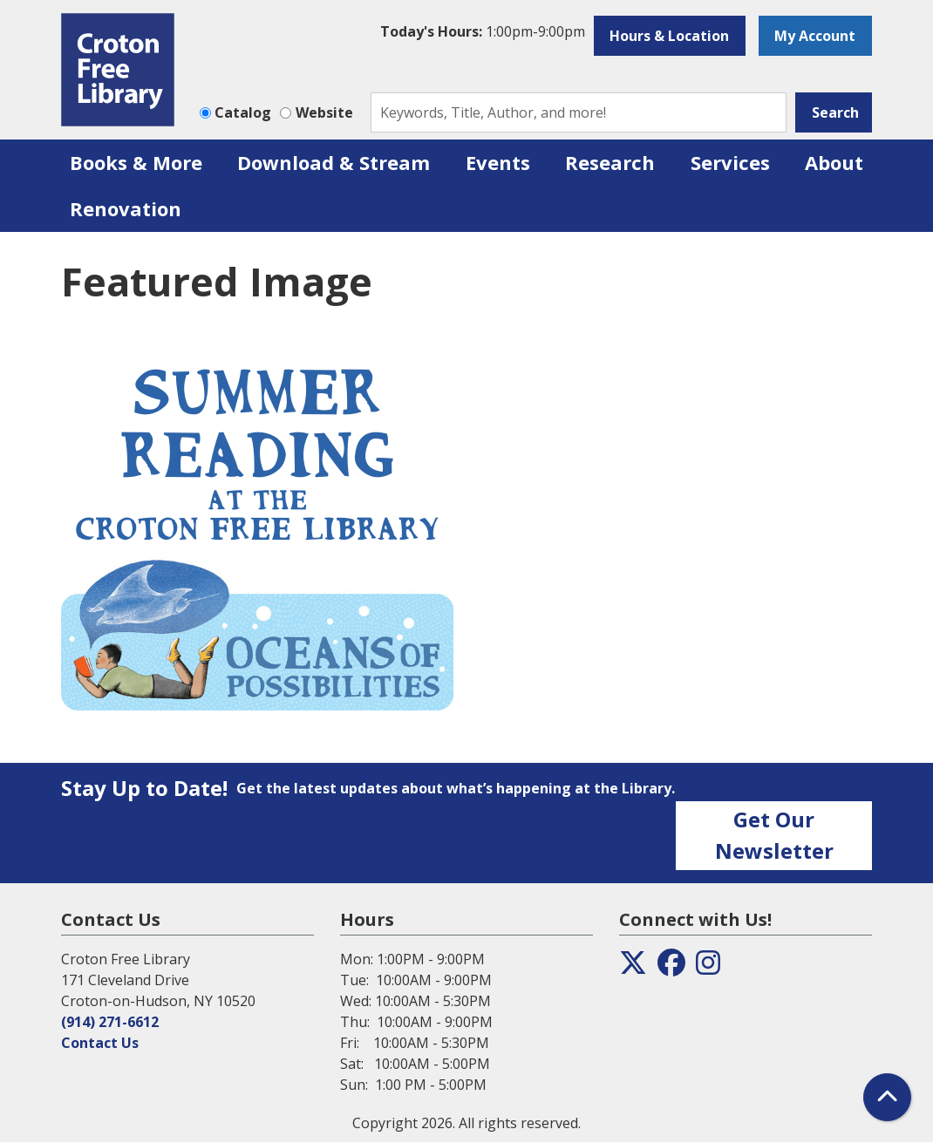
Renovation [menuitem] (125, 208)
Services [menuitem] (730, 162)
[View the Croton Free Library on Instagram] (708, 967)
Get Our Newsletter (774, 835)
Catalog (243, 112)
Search (835, 112)
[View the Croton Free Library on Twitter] (633, 967)
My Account (814, 35)
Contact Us (100, 1042)
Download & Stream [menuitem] (333, 162)
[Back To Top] (887, 1097)
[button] (482, 31)
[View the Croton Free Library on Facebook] (671, 967)
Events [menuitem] (498, 162)
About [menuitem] (834, 162)
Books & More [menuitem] (136, 162)
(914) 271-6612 (110, 1021)
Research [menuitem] (610, 162)
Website (324, 112)
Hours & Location (669, 35)
